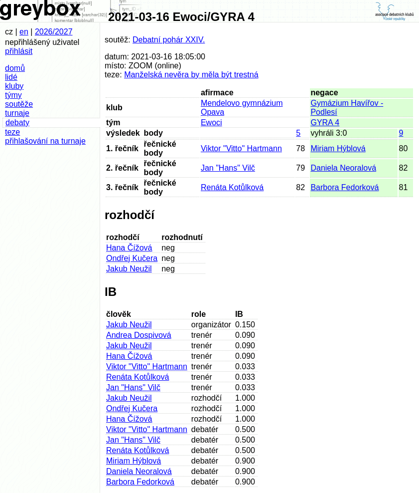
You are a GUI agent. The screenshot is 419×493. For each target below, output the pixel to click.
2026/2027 (54, 31)
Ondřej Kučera (131, 258)
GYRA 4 (324, 122)
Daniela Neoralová (343, 168)
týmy (13, 95)
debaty (17, 122)
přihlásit (18, 51)
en (23, 31)
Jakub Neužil (129, 268)
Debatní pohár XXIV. (169, 39)
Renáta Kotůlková (232, 187)
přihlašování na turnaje (45, 141)
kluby (14, 86)
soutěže (19, 104)
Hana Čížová (129, 248)
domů (15, 68)
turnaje (17, 113)
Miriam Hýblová (337, 148)
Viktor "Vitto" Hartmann (241, 148)
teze (12, 132)
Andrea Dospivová (138, 335)
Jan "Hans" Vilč (228, 168)
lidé (11, 77)
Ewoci (211, 122)
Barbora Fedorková (344, 187)
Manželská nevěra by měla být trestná (191, 74)
